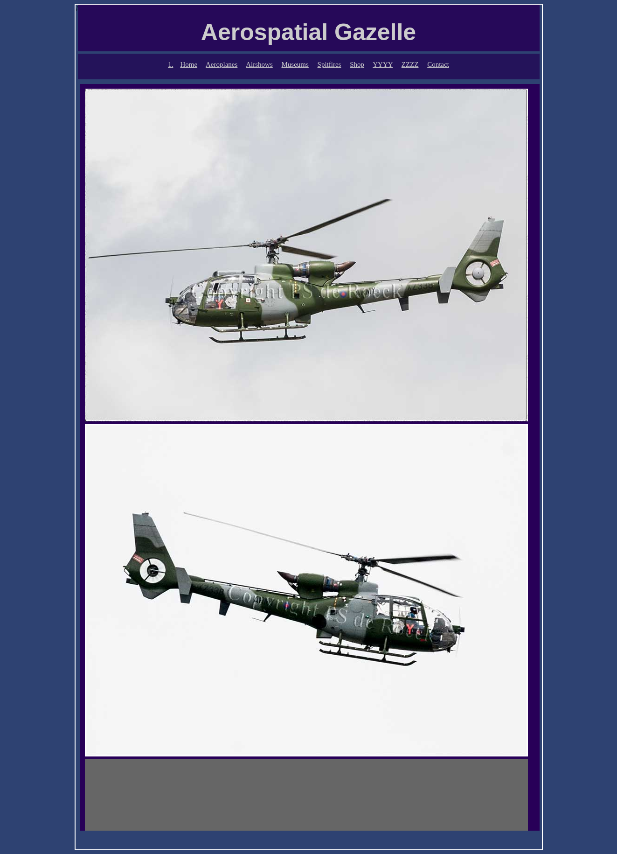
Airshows (259, 64)
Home (188, 64)
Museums (295, 64)
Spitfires (329, 64)
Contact (438, 64)
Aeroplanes (221, 64)
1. (170, 64)
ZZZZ (410, 64)
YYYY (383, 64)
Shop (357, 64)
